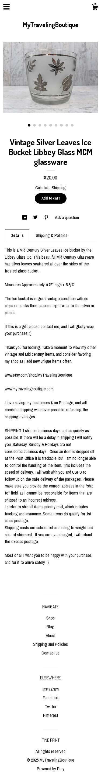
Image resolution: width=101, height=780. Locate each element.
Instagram (51, 689)
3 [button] (40, 125)
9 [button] (72, 125)
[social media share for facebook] (25, 217)
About (50, 635)
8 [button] (66, 125)
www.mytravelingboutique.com (29, 389)
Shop (50, 618)
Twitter (50, 707)
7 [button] (61, 125)
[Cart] (95, 8)
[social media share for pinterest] (47, 217)
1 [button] (29, 125)
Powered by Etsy (50, 769)
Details (17, 235)
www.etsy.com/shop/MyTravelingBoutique (38, 375)
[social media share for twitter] (36, 217)
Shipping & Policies (51, 235)
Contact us (50, 653)
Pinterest (50, 715)
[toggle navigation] (6, 6)
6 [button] (56, 125)
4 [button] (45, 125)
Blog (50, 627)
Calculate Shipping (50, 188)
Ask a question (67, 217)
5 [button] (50, 125)
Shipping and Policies (50, 644)
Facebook (50, 698)
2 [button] (34, 125)
